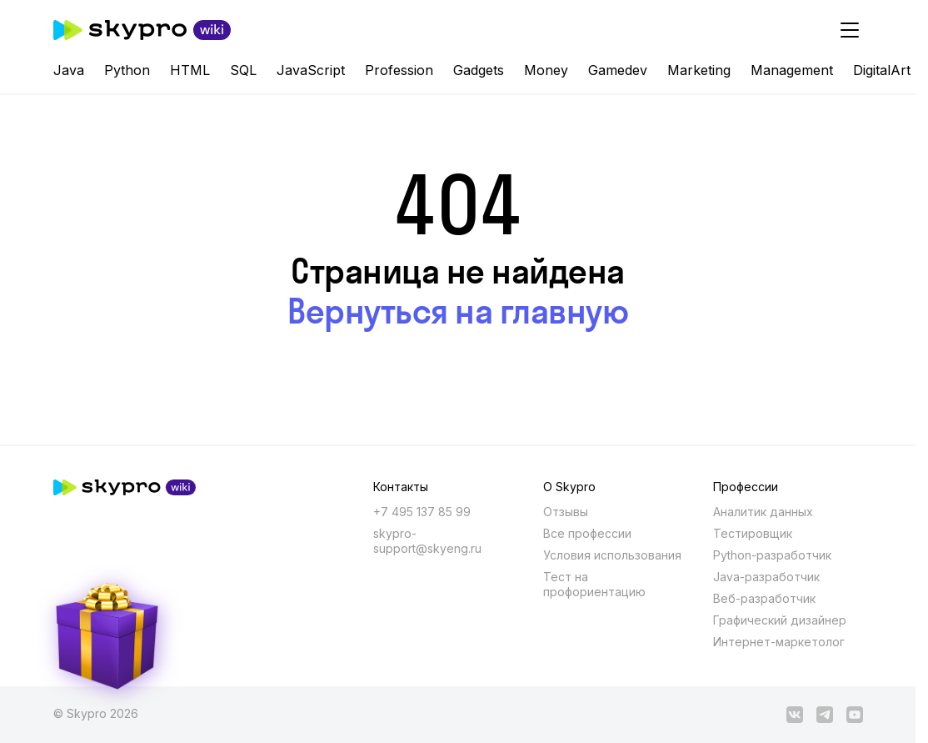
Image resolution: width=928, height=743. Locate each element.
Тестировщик (752, 533)
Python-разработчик (772, 555)
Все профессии (587, 533)
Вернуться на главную (457, 311)
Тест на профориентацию (594, 584)
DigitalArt (882, 70)
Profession (399, 70)
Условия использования (612, 555)
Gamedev (617, 70)
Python (127, 70)
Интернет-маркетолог (779, 642)
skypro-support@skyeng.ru (427, 540)
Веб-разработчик (764, 598)
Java (68, 70)
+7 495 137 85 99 (422, 512)
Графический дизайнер (779, 620)
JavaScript (311, 70)
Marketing (699, 70)
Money (546, 70)
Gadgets (478, 70)
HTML (190, 70)
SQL (243, 70)
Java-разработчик (766, 577)
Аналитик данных (763, 512)
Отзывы (565, 512)
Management (792, 70)
